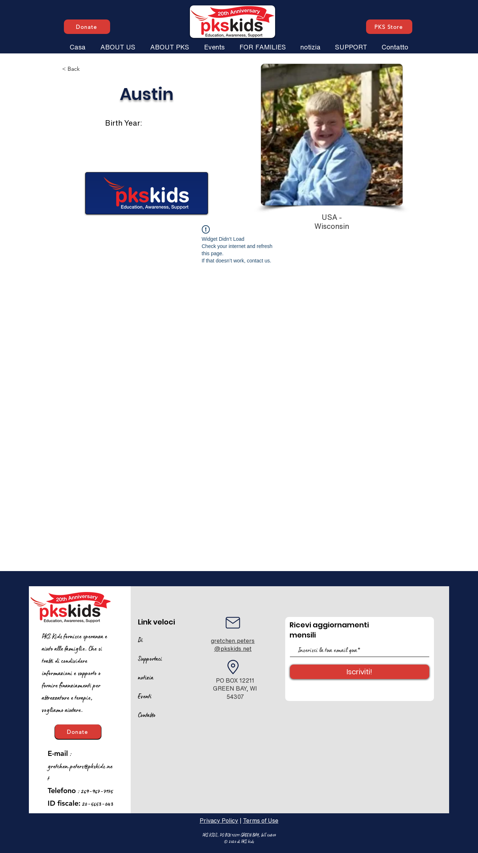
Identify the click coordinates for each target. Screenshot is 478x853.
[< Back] (85, 69)
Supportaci (150, 658)
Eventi (145, 696)
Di (140, 640)
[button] (118, 43)
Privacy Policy (219, 820)
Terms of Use (260, 820)
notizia (145, 677)
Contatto (147, 715)
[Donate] (87, 26)
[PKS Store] (389, 26)
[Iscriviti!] (359, 672)
